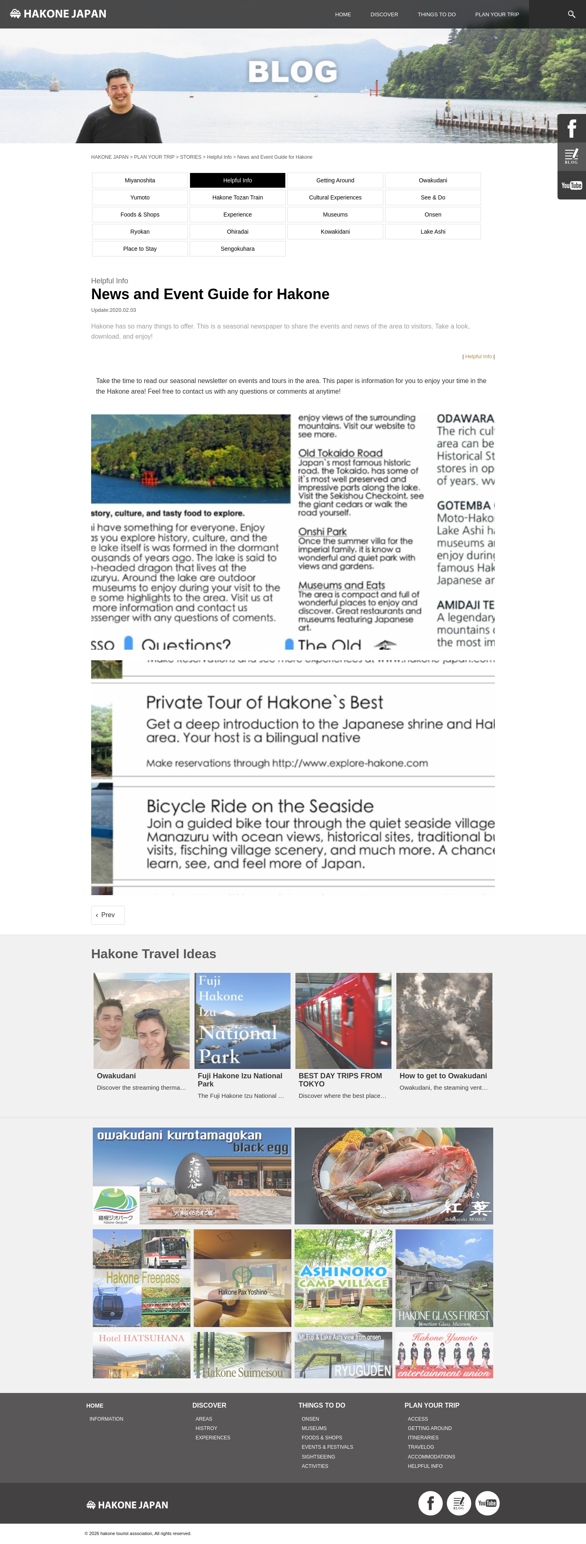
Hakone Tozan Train (237, 197)
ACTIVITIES (315, 1466)
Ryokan (139, 231)
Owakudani (433, 180)
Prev (108, 914)
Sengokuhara (237, 248)
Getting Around (335, 180)
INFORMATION (106, 1419)
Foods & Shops (140, 214)
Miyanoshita (140, 180)
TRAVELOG (421, 1447)
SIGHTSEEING (318, 1457)
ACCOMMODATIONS (431, 1457)
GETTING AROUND (430, 1428)
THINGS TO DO (437, 14)
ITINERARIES (423, 1438)
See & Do (433, 197)
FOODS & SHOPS (322, 1438)
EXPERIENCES (213, 1438)
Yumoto (139, 197)
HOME (343, 14)
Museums (335, 214)
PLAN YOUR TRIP (497, 14)
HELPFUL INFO (425, 1466)
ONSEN (310, 1419)
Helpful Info (237, 180)
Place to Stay (140, 248)
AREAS (204, 1419)
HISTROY (206, 1428)
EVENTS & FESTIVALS (327, 1447)
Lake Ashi (433, 231)
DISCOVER (384, 14)
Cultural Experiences (335, 197)
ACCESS (418, 1419)
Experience (237, 214)
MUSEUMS (314, 1428)
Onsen (433, 214)
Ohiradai (238, 231)
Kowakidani (335, 231)
